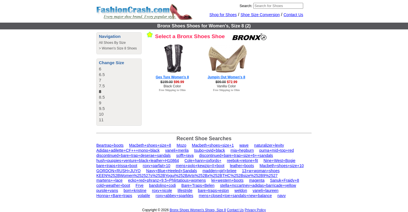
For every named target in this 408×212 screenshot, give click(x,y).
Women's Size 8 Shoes (119, 48)
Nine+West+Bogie (280, 160)
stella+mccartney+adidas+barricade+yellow (258, 185)
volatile (144, 195)
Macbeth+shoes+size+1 (213, 145)
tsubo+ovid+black (209, 150)
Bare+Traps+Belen (197, 185)
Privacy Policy (255, 210)
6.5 (102, 74)
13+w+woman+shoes (261, 170)
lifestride (185, 190)
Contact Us (293, 14)
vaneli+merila (177, 150)
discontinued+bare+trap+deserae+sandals (133, 155)
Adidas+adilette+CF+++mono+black (128, 150)
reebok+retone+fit (242, 160)
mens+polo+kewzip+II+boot (200, 165)
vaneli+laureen (265, 190)
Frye (140, 185)
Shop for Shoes (223, 14)
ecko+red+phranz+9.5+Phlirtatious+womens (167, 180)
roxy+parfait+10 (156, 165)
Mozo (181, 145)
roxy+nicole (162, 190)
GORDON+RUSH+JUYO (118, 170)
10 (101, 114)
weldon (241, 190)
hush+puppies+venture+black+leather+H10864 (137, 160)
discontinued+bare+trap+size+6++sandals (236, 155)
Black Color (172, 86)
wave (244, 145)
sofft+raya (185, 155)
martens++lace (109, 180)
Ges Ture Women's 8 (172, 77)
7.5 (102, 85)
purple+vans (107, 190)
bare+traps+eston (213, 190)
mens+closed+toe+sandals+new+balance (235, 195)
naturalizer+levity (269, 145)
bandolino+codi (162, 185)
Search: (246, 6)
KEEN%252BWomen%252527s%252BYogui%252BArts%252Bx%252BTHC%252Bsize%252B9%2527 (187, 175)
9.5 (102, 108)
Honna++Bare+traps (114, 195)
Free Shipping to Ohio (172, 90)
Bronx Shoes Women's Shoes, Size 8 (198, 210)
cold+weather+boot (113, 185)
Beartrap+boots (110, 145)
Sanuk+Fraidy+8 (284, 180)
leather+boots (242, 165)
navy (281, 195)
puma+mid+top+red (276, 150)
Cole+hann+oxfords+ (202, 160)
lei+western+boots (227, 180)
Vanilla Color (226, 86)
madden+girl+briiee (220, 170)
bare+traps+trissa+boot (116, 165)
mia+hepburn (242, 150)
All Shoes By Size (112, 43)
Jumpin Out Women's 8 (226, 77)
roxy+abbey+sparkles (174, 195)
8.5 (102, 97)
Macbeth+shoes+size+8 (150, 145)
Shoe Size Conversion (260, 14)
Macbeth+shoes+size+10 (282, 165)
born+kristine (135, 190)
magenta (256, 180)
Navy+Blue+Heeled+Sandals (171, 170)
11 (101, 119)
